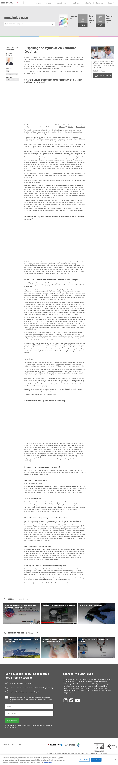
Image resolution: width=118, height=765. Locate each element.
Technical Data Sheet (35, 166)
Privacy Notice (45, 725)
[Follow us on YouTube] (77, 700)
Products (38, 3)
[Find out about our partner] (55, 744)
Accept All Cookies (96, 759)
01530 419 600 (99, 71)
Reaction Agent (41, 146)
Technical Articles (11, 74)
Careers (20, 744)
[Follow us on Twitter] (71, 700)
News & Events (76, 3)
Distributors (99, 3)
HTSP (32, 334)
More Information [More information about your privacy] (48, 762)
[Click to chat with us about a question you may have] (116, 12)
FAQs (7, 71)
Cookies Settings (84, 759)
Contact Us (111, 3)
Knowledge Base (61, 3)
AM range (61, 127)
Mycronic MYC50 (80, 127)
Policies (14, 744)
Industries (48, 3)
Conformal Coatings (12, 79)
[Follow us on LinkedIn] (65, 700)
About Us (88, 3)
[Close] (115, 760)
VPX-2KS (70, 127)
